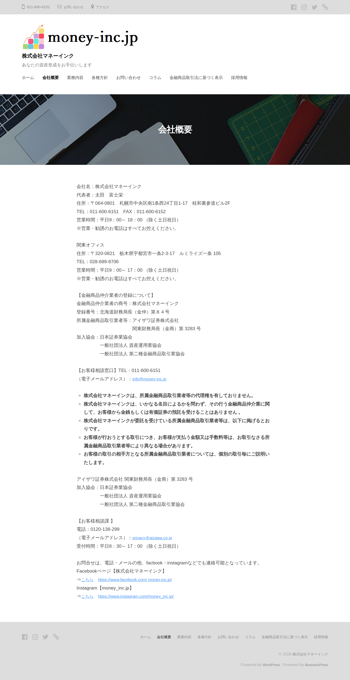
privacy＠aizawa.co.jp (154, 537)
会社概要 (50, 77)
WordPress (267, 664)
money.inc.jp (168, 579)
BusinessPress (315, 664)
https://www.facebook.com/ (127, 579)
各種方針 (100, 77)
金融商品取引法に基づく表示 (196, 77)
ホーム (28, 77)
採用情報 (239, 77)
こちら (88, 579)
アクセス (107, 7)
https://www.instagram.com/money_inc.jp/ (142, 596)
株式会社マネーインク (52, 55)
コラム (155, 77)
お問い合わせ (75, 7)
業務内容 (75, 77)
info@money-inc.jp (151, 379)
